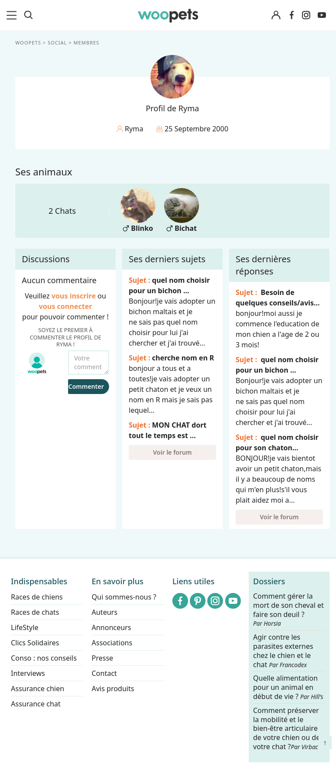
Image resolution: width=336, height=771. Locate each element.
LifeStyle (24, 627)
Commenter (86, 386)
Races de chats (35, 612)
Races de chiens (37, 597)
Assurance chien (37, 688)
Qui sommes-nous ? (124, 597)
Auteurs (104, 612)
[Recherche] (28, 15)
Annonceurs (111, 627)
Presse (102, 658)
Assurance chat (36, 704)
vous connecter (65, 306)
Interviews (28, 673)
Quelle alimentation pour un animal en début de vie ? (288, 688)
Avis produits (113, 688)
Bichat (181, 210)
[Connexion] (276, 15)
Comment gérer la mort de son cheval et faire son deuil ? (288, 609)
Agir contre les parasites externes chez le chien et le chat (283, 651)
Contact (104, 673)
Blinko (137, 210)
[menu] (13, 15)
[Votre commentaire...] (88, 362)
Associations (112, 643)
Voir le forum (172, 452)
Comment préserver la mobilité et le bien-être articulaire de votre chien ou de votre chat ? (286, 728)
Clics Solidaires (35, 643)
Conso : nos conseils (44, 658)
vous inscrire (73, 296)
